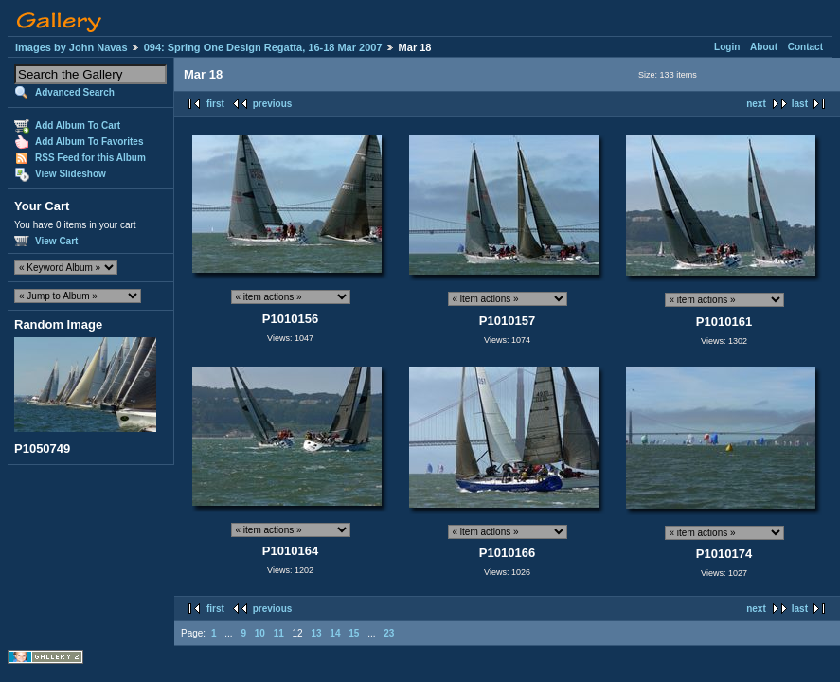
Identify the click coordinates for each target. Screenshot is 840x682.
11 (279, 633)
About (763, 47)
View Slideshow (70, 174)
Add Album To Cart (77, 125)
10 (260, 633)
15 (354, 633)
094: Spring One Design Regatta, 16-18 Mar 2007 (263, 47)
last (800, 104)
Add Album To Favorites (89, 141)
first (215, 104)
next (756, 104)
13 (316, 633)
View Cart (56, 241)
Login (727, 47)
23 (389, 633)
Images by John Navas (71, 47)
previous (273, 104)
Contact (805, 47)
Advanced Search (75, 92)
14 (335, 633)
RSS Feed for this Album (90, 158)
